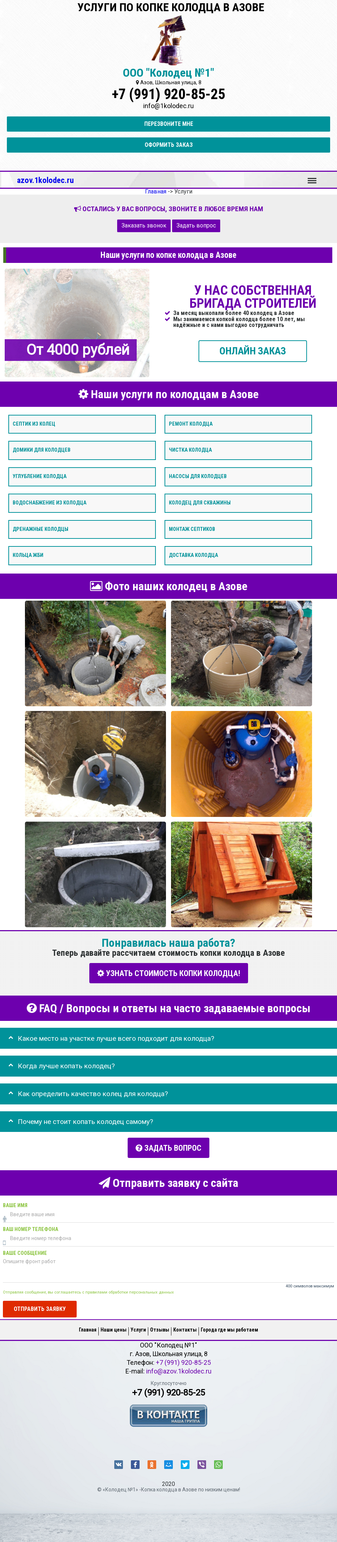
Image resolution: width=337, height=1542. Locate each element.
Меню (312, 177)
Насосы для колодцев (198, 476)
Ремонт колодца (191, 424)
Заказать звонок (143, 225)
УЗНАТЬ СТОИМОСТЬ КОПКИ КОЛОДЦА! (168, 972)
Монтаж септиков (192, 529)
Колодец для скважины (200, 503)
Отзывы (159, 1328)
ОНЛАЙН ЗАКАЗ (252, 351)
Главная (88, 1328)
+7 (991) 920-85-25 (168, 94)
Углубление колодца (40, 476)
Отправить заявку (40, 1307)
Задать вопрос (196, 225)
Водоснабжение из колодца (49, 503)
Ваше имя (15, 1204)
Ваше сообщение (25, 1252)
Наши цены (114, 1328)
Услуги (138, 1328)
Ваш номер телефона (30, 1228)
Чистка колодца (190, 450)
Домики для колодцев (42, 450)
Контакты (185, 1328)
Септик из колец (34, 424)
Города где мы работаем (229, 1328)
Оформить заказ (169, 144)
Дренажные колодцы (40, 529)
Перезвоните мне (168, 123)
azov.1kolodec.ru (45, 180)
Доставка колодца (193, 555)
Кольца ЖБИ (28, 555)
